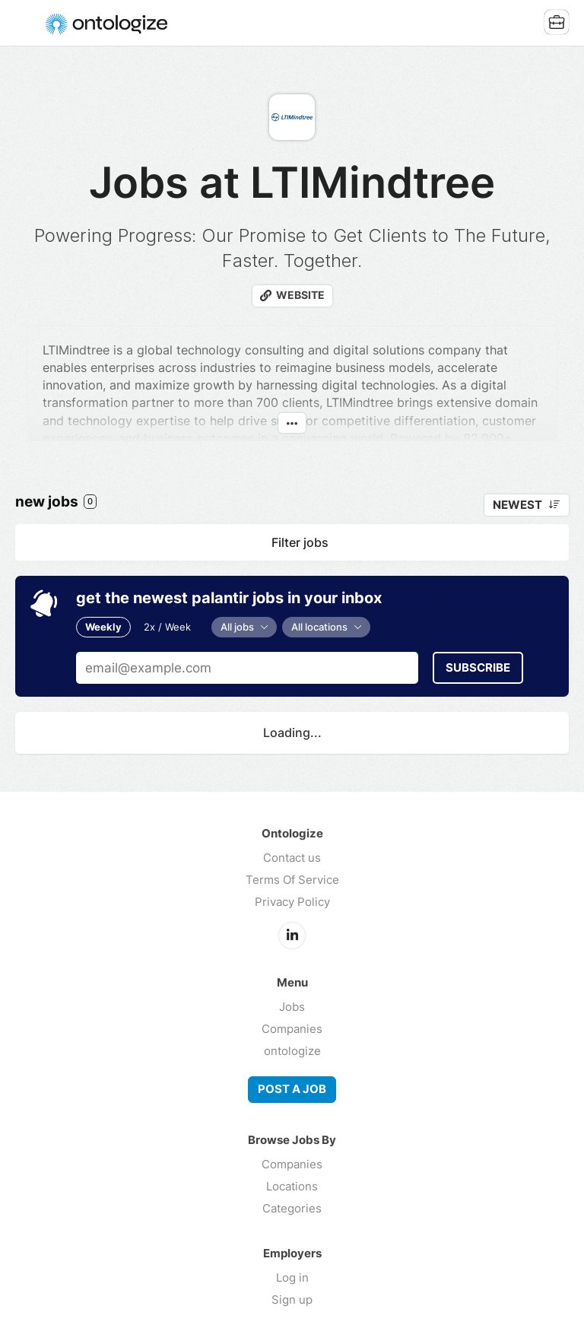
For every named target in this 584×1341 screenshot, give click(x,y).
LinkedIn (292, 936)
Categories (292, 1208)
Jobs (292, 1006)
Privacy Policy (292, 902)
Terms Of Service (292, 879)
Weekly (103, 627)
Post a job (292, 1089)
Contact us (292, 857)
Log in (292, 1277)
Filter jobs (299, 542)
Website (300, 295)
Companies (292, 1029)
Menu (26, 22)
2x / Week (167, 627)
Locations (292, 1186)
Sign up (292, 1299)
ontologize (292, 1051)
